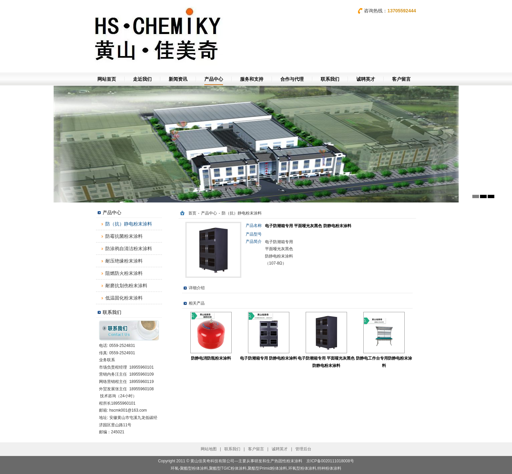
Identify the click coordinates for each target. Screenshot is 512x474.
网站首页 (106, 79)
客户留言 (401, 79)
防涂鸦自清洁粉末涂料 (128, 248)
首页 (192, 213)
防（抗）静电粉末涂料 (128, 223)
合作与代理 (292, 79)
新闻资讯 (178, 79)
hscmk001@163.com (128, 410)
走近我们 (142, 79)
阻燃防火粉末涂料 (124, 273)
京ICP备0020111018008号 (330, 461)
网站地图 (209, 449)
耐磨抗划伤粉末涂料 (126, 285)
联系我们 (330, 79)
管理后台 (303, 449)
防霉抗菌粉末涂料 (124, 236)
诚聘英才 (365, 79)
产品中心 (213, 79)
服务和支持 (251, 79)
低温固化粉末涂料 (124, 298)
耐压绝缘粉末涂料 (124, 261)
